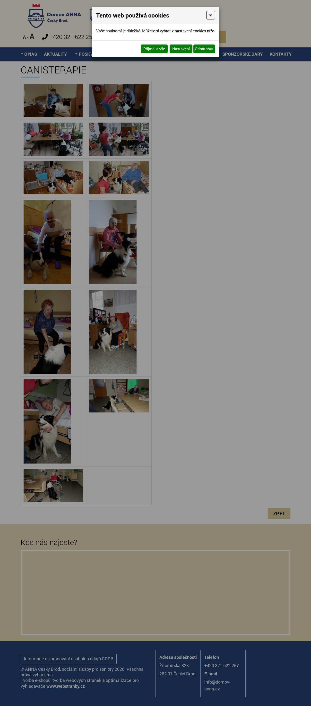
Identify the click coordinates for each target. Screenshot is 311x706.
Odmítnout (204, 48)
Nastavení (181, 48)
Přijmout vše (154, 48)
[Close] (210, 15)
